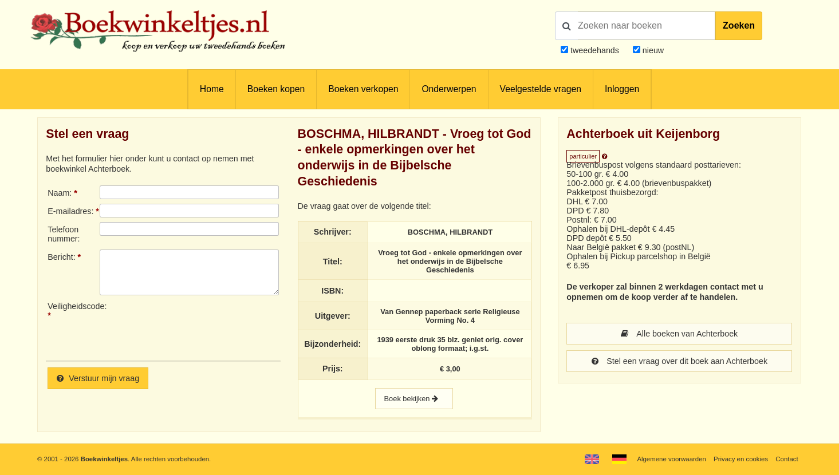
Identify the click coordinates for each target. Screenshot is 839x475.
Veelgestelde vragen (540, 89)
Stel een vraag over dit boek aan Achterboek (679, 361)
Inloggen (622, 89)
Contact (786, 459)
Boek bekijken (414, 398)
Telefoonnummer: (64, 234)
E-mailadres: (70, 211)
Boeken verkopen (363, 89)
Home (212, 89)
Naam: (60, 192)
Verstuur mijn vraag (98, 378)
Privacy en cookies (741, 459)
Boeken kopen (276, 89)
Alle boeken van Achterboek (679, 333)
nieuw (652, 50)
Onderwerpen (449, 89)
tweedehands (594, 50)
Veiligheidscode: (74, 306)
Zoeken (739, 25)
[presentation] (195, 326)
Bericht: (61, 257)
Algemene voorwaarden (671, 459)
